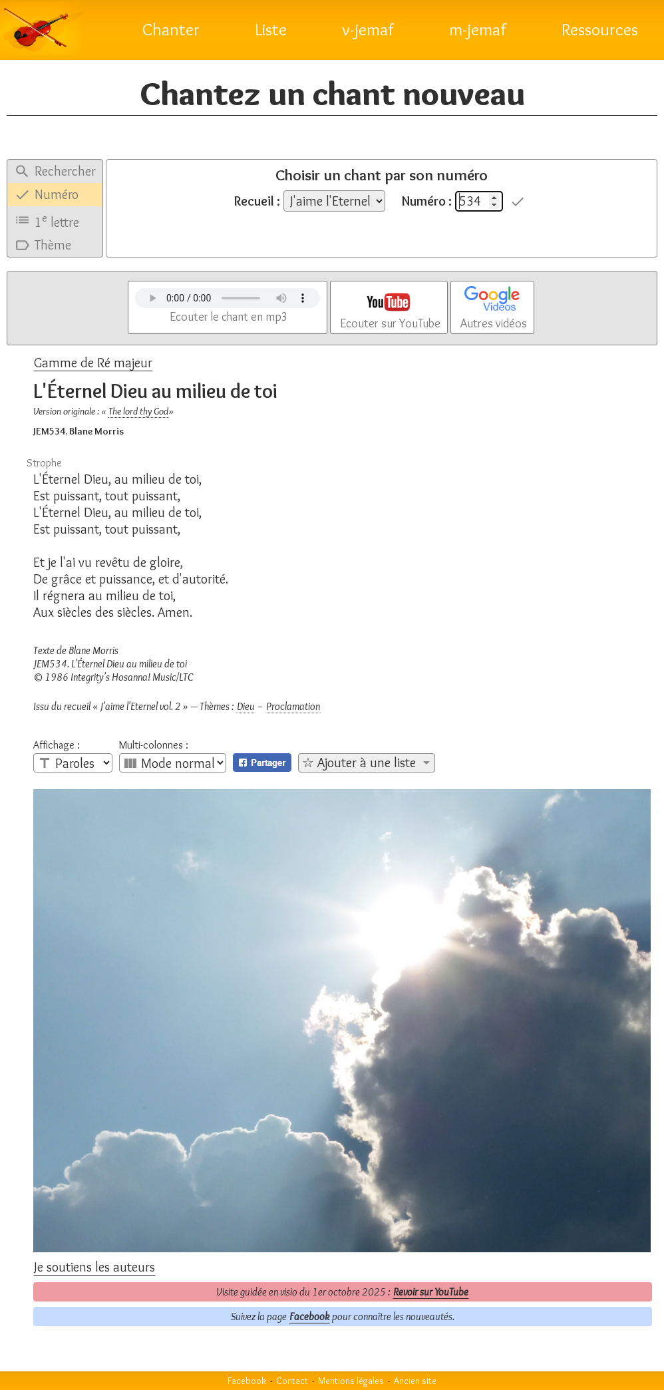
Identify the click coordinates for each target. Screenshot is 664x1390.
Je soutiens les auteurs (94, 1267)
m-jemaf (477, 29)
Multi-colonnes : (153, 745)
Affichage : (56, 745)
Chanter (171, 29)
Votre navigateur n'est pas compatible (227, 298)
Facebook (309, 1316)
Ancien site (415, 1381)
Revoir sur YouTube (430, 1292)
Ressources (600, 29)
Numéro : (427, 201)
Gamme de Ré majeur (93, 363)
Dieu (246, 706)
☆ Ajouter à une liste (359, 763)
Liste (271, 29)
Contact (292, 1381)
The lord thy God (138, 411)
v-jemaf (368, 29)
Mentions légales (351, 1381)
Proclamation (293, 706)
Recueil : (257, 201)
